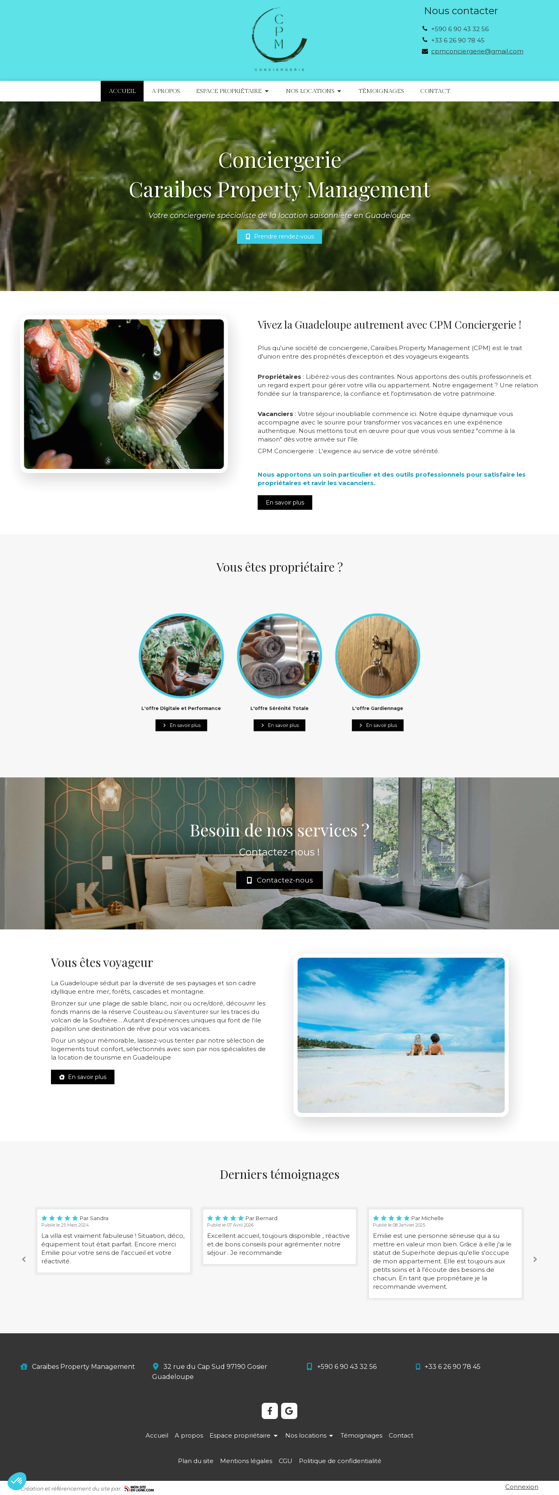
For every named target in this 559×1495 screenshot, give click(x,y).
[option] (279, 1237)
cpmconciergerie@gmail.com (477, 51)
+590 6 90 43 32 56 (460, 29)
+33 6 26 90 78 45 (458, 40)
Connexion (521, 1487)
